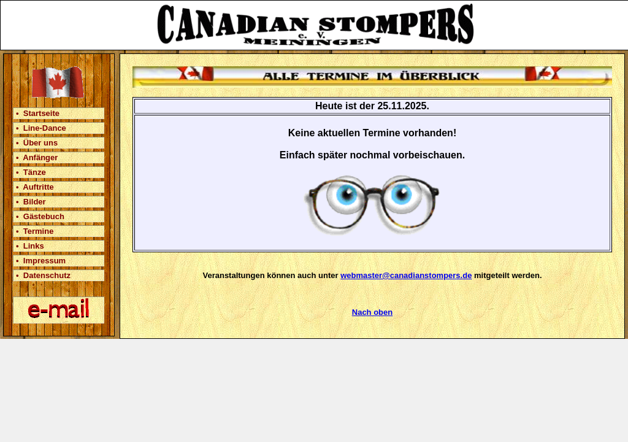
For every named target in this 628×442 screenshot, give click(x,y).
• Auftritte (35, 187)
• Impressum (41, 260)
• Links (30, 245)
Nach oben (372, 312)
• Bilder (31, 201)
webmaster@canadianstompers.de (406, 275)
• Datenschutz (43, 275)
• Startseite (37, 113)
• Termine (34, 231)
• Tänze (31, 172)
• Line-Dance (41, 128)
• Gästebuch (40, 216)
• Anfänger (37, 157)
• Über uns (37, 142)
